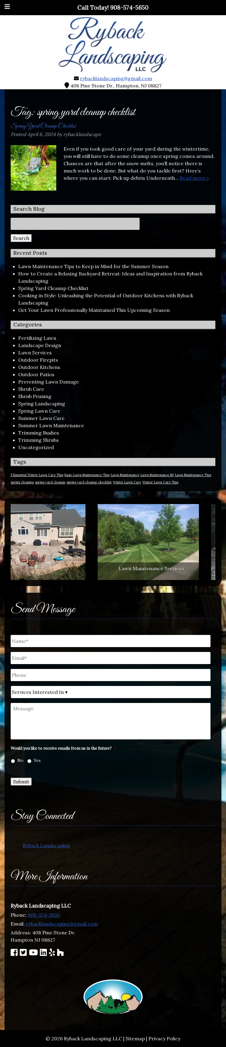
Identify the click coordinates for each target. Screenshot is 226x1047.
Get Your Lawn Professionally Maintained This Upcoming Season (94, 310)
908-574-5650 (44, 915)
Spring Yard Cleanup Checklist (43, 126)
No (20, 760)
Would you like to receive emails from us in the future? (63, 748)
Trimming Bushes (38, 433)
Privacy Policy (164, 1038)
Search (21, 238)
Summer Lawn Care (41, 418)
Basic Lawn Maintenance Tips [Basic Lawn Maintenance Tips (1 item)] (87, 475)
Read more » (194, 178)
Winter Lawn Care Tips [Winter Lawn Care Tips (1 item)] (160, 482)
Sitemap (135, 1038)
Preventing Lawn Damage (48, 382)
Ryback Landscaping (46, 845)
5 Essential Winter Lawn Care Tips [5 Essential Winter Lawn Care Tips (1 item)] (37, 475)
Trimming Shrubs (38, 440)
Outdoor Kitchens (39, 367)
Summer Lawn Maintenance (51, 425)
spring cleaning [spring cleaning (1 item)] (22, 482)
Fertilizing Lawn (37, 338)
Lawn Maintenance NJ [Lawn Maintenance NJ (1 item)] (157, 475)
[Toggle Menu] (7, 6)
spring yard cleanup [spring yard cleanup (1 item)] (50, 482)
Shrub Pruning (34, 396)
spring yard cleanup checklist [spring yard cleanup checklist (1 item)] (89, 482)
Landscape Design (39, 345)
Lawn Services (35, 353)
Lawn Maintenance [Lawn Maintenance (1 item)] (125, 475)
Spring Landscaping (41, 404)
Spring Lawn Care (39, 411)
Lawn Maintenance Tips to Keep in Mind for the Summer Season (93, 266)
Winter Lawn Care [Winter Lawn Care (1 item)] (127, 482)
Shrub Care (31, 389)
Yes (37, 760)
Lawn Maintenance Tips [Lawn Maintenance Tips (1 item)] (193, 475)
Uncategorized (36, 447)
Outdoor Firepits (38, 360)
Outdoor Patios (36, 374)
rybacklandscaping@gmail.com (116, 78)
